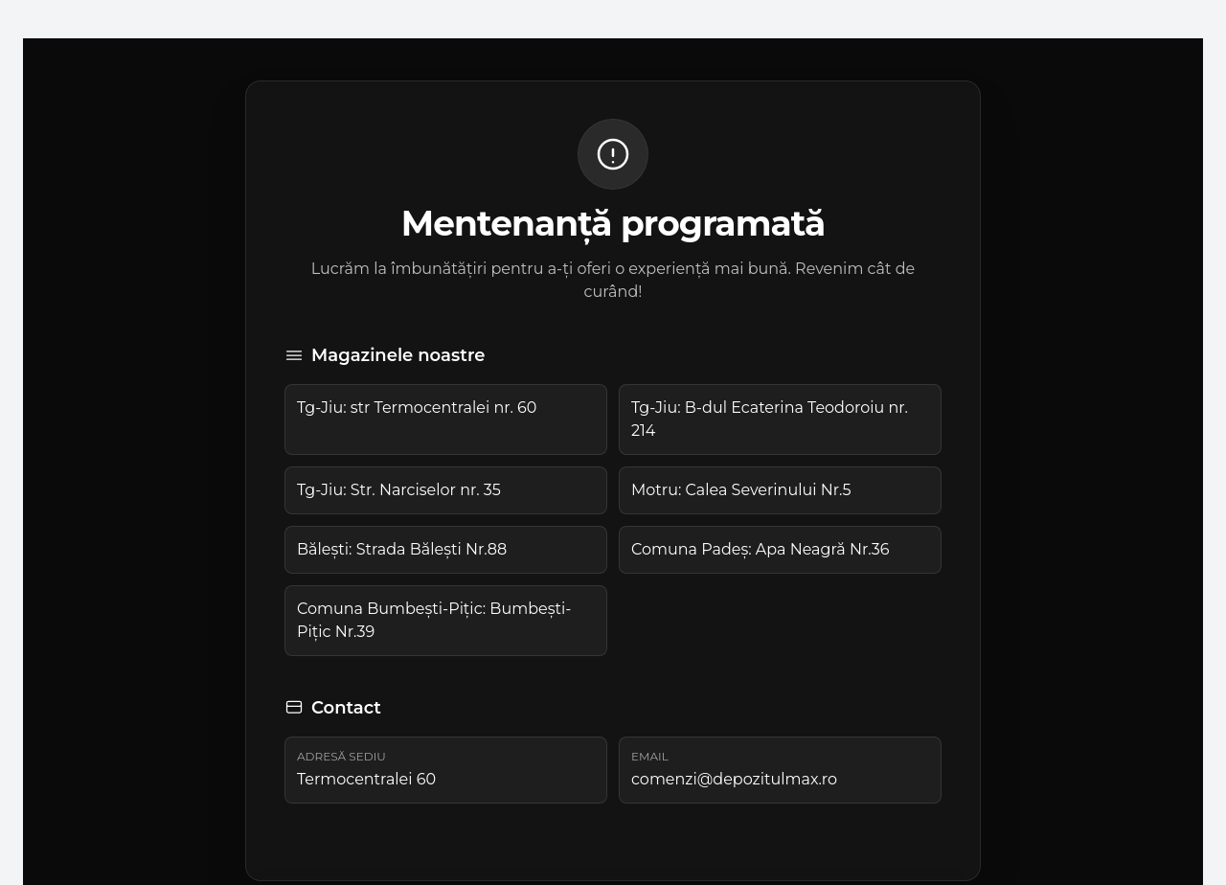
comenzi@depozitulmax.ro (734, 779)
